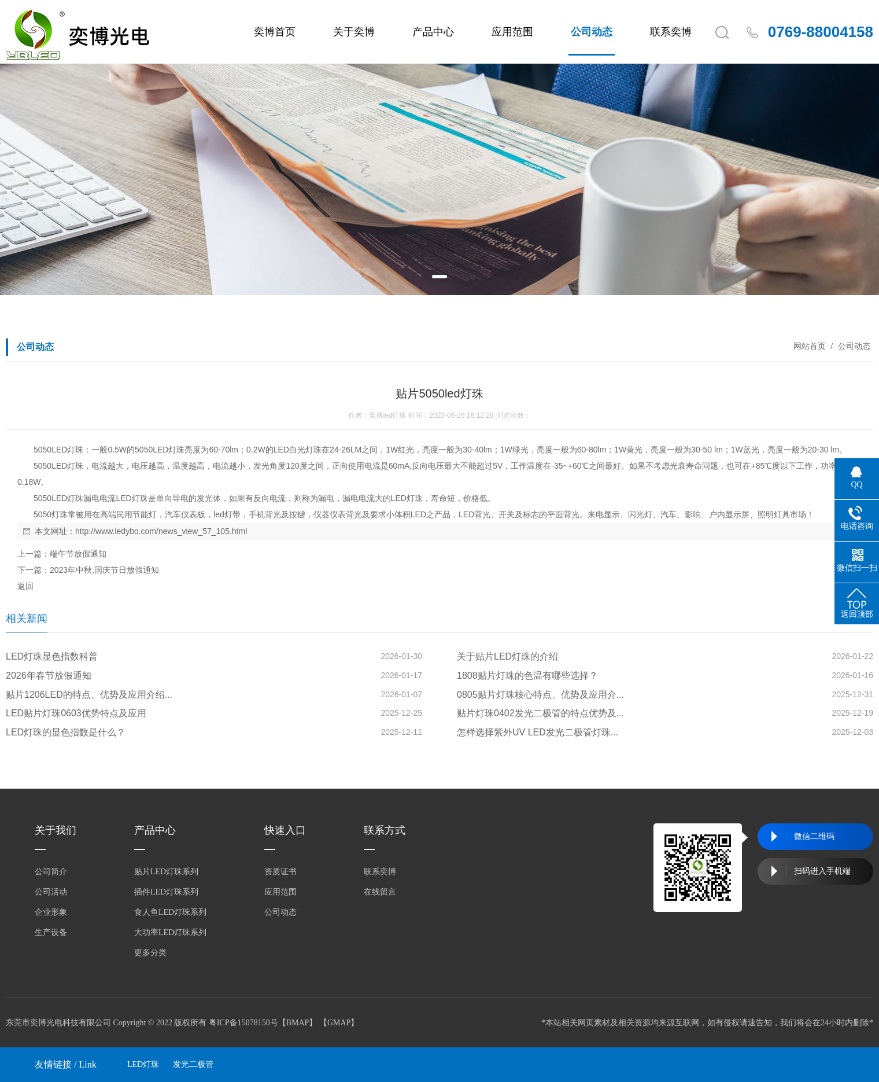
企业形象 (51, 912)
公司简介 (51, 871)
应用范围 (512, 32)
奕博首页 (275, 32)
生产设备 (51, 932)
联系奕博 (671, 32)
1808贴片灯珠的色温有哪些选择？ (527, 675)
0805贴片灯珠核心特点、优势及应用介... (540, 695)
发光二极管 (193, 1064)
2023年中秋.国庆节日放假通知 (104, 570)
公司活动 (51, 892)
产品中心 (433, 32)
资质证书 (280, 871)
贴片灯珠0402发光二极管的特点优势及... (540, 713)
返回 (25, 586)
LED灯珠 (143, 1064)
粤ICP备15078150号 (243, 1022)
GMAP (338, 1022)
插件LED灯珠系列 (166, 892)
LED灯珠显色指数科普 (52, 656)
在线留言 (380, 892)
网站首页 (809, 346)
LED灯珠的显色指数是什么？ (65, 732)
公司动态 (591, 32)
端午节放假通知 (78, 553)
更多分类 (150, 952)
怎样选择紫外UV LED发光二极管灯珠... (537, 732)
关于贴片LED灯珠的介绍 (507, 656)
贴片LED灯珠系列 (166, 871)
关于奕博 (354, 32)
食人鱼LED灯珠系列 (170, 912)
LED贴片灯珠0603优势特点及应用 (76, 713)
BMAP (297, 1022)
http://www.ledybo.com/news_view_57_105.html (161, 531)
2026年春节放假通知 (48, 675)
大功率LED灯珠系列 (170, 932)
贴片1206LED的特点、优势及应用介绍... (89, 695)
